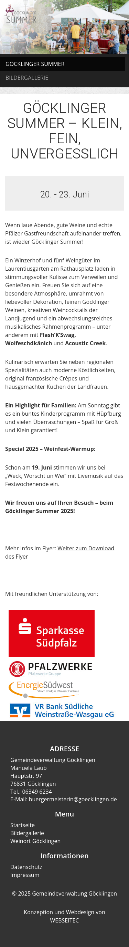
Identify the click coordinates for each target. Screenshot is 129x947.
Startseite (22, 825)
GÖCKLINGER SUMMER (35, 64)
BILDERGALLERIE (27, 77)
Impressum (24, 875)
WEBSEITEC (64, 920)
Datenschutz (26, 867)
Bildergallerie (27, 833)
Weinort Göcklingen (35, 841)
